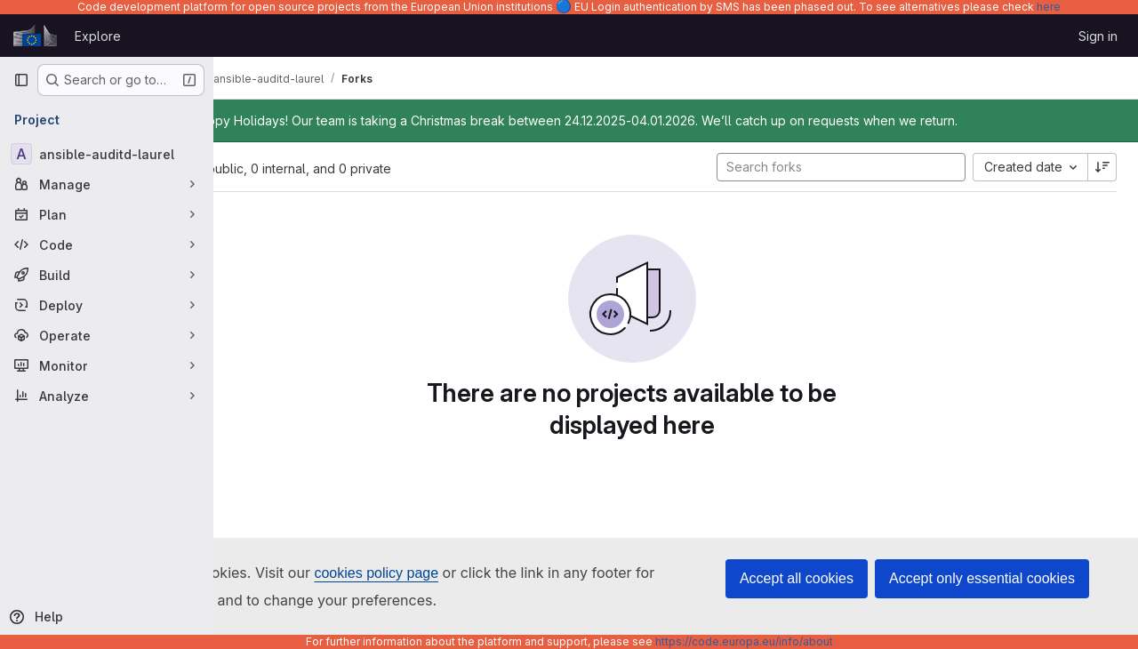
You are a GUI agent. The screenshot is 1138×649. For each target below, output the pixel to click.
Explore (98, 36)
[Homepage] (35, 35)
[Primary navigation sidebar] (21, 80)
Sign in (1098, 36)
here (1049, 6)
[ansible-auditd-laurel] (106, 154)
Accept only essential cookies (982, 578)
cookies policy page (376, 573)
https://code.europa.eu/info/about (744, 641)
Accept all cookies (797, 578)
